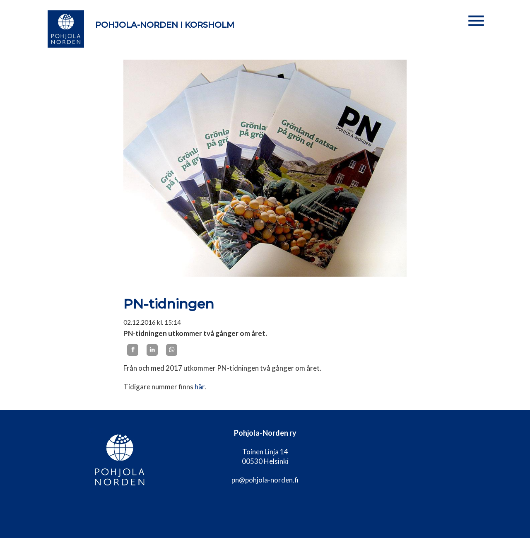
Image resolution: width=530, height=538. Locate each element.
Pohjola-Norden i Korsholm (164, 25)
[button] (476, 20)
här (200, 386)
